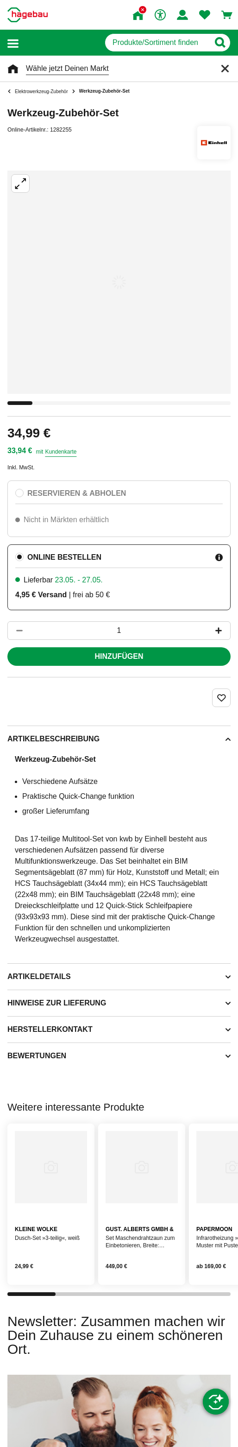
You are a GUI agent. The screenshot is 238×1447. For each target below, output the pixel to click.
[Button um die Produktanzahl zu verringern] (15, 630)
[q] (157, 42)
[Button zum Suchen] (219, 42)
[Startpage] (27, 14)
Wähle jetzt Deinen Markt (67, 68)
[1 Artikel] (119, 630)
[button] (13, 43)
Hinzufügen (119, 656)
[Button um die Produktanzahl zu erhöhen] (222, 630)
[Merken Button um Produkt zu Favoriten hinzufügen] (221, 698)
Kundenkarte (60, 452)
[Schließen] (225, 68)
